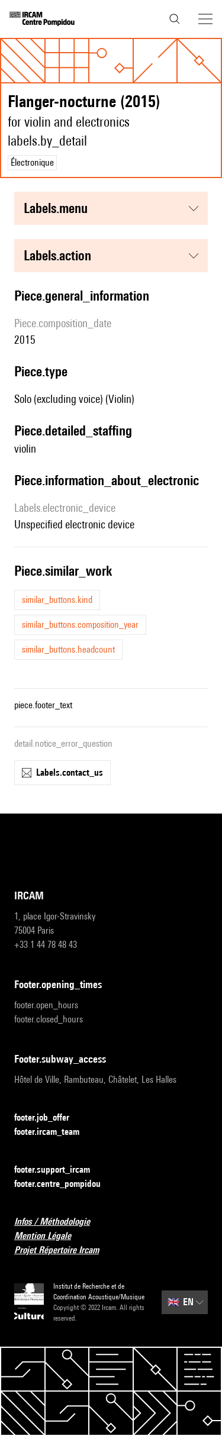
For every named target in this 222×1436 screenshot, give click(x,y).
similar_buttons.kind (57, 599)
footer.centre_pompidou (64, 1184)
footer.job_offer (48, 1118)
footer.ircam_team (54, 1132)
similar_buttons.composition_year (80, 624)
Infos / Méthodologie (59, 1222)
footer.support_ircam (59, 1170)
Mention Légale (49, 1236)
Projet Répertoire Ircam (63, 1250)
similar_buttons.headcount (68, 649)
